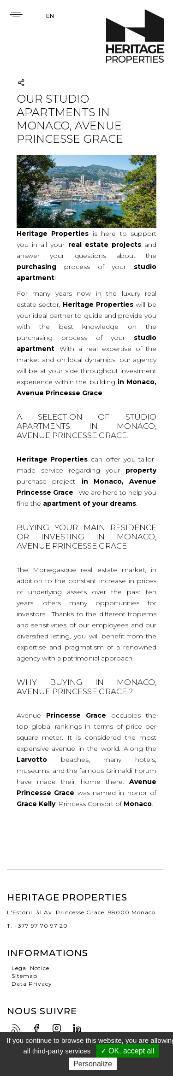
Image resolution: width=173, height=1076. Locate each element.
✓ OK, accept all (128, 1051)
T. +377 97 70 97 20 (37, 925)
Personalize (92, 1064)
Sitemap (24, 975)
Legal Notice (30, 968)
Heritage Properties (135, 36)
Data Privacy (32, 983)
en (50, 15)
